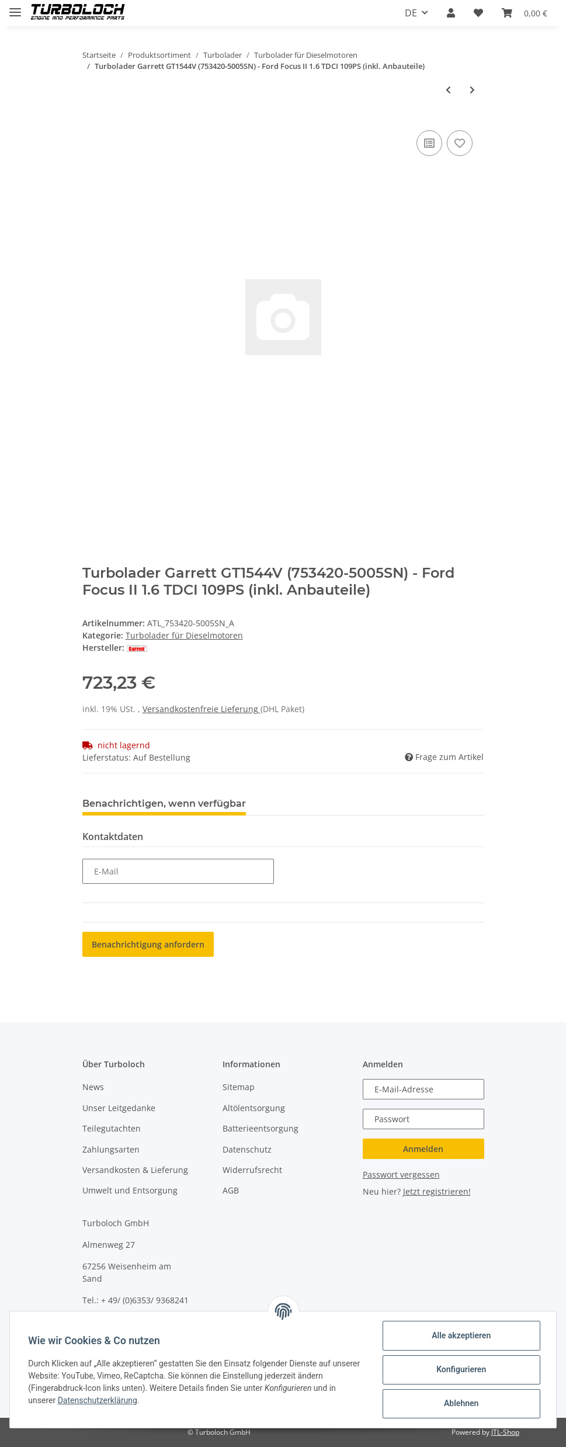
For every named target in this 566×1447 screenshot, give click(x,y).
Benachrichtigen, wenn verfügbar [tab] (164, 803)
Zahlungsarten (111, 1149)
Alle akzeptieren (460, 1335)
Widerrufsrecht (252, 1169)
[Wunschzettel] (478, 13)
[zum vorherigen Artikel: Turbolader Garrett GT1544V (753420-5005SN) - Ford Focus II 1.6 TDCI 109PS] (448, 89)
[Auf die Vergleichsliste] (429, 143)
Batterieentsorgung (260, 1128)
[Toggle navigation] (15, 7)
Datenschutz (247, 1149)
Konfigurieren (460, 1369)
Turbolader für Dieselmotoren (184, 635)
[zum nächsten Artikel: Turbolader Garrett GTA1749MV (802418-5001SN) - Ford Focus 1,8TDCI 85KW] (472, 89)
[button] (450, 13)
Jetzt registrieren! (437, 1191)
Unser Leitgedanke (118, 1107)
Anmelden (423, 1148)
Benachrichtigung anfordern (148, 944)
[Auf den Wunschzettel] (460, 143)
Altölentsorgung (254, 1107)
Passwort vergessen (401, 1174)
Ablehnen (460, 1403)
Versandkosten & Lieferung (135, 1169)
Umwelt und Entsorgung (130, 1190)
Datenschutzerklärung (97, 1400)
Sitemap (239, 1086)
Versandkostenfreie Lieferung (202, 708)
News (93, 1086)
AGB (231, 1190)
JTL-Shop (505, 1432)
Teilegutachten (111, 1128)
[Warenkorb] (524, 13)
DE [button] (411, 12)
